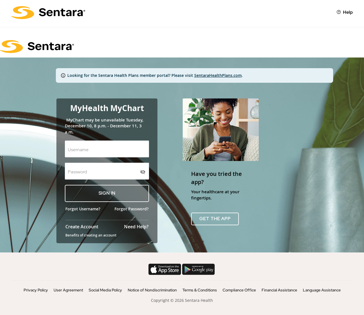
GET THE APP (215, 219)
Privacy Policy (36, 290)
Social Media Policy (105, 290)
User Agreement (68, 290)
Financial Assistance (279, 290)
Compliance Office (239, 290)
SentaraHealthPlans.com (218, 75)
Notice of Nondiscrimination (152, 290)
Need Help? (136, 227)
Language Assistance (322, 290)
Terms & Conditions (199, 290)
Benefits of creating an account (90, 235)
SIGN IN (107, 193)
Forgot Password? (131, 208)
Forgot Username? (82, 208)
